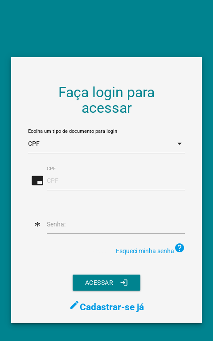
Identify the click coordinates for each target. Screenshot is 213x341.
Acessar (106, 283)
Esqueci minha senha (150, 248)
